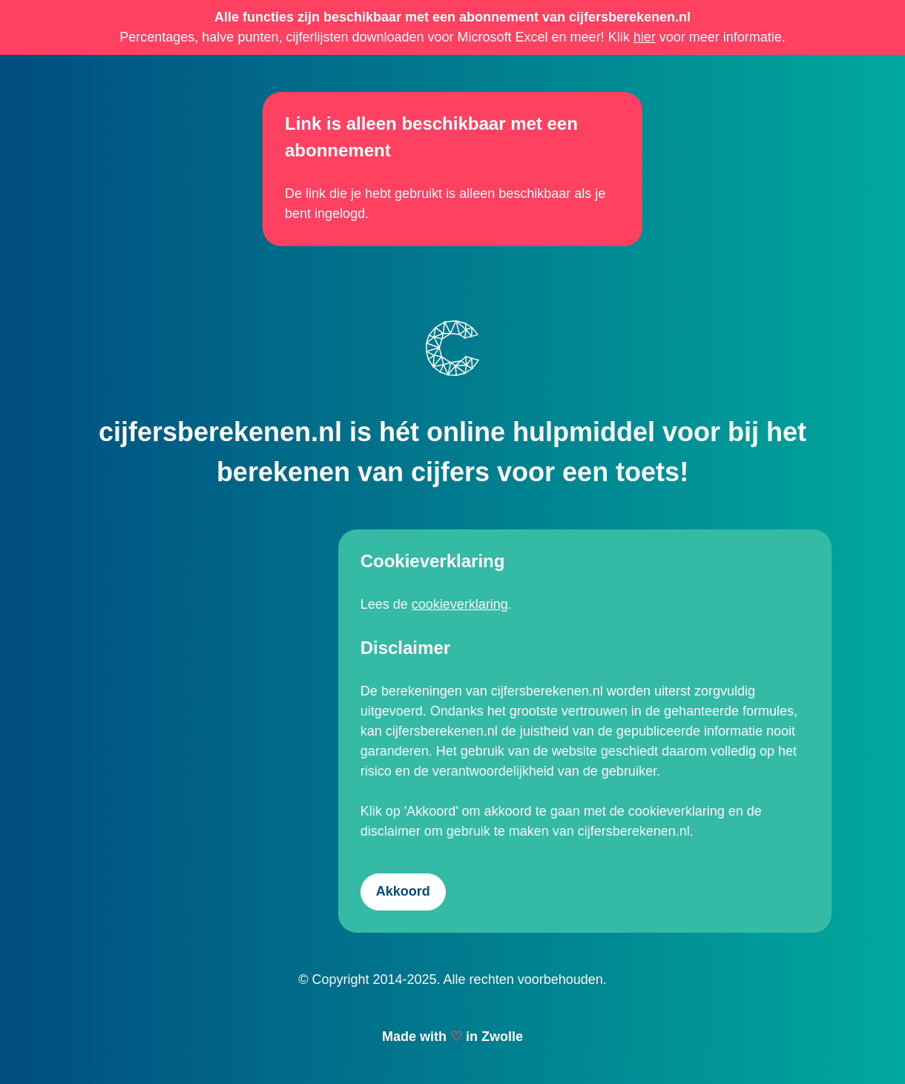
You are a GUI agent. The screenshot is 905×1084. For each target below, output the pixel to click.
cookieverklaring (460, 604)
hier (645, 37)
